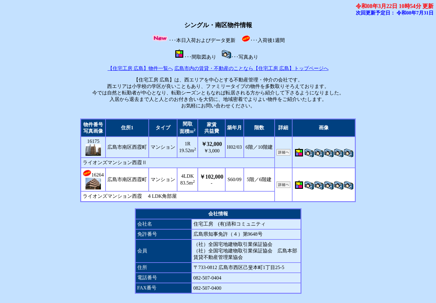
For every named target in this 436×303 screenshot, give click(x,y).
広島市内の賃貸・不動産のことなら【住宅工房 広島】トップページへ (251, 68)
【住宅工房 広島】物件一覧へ (140, 68)
